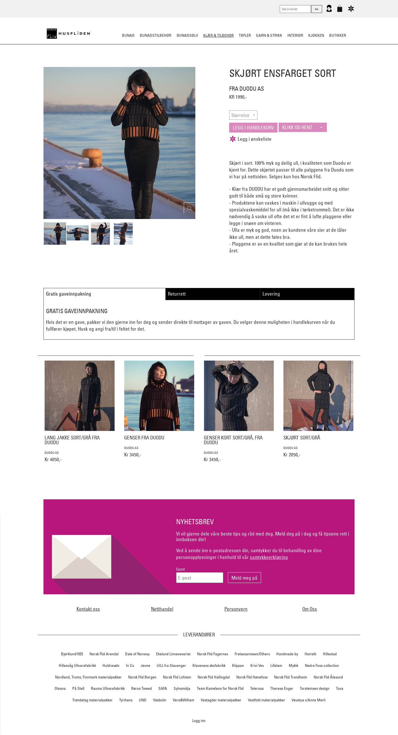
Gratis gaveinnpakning (68, 294)
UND (142, 700)
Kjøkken (316, 35)
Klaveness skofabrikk (209, 665)
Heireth (310, 653)
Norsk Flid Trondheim (290, 677)
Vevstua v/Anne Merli (308, 700)
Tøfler (156, 63)
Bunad (128, 35)
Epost (180, 569)
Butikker (337, 35)
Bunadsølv (187, 35)
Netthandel (162, 609)
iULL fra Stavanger (171, 665)
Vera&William (183, 700)
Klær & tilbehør (218, 35)
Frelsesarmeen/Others (252, 653)
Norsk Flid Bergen (142, 677)
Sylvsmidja (182, 688)
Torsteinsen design (314, 688)
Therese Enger (281, 688)
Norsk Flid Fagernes (212, 653)
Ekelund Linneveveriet (173, 653)
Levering (271, 294)
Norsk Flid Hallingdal (214, 677)
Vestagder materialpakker (221, 700)
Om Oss (309, 609)
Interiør (295, 35)
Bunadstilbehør (155, 35)
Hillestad (330, 653)
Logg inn (198, 720)
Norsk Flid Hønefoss (252, 677)
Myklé (293, 665)
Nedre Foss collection (322, 665)
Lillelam (276, 665)
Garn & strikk (269, 35)
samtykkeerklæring (269, 557)
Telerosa (257, 688)
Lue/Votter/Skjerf (184, 63)
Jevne (145, 665)
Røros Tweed (141, 688)
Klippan (238, 665)
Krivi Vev (257, 665)
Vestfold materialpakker (266, 700)
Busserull (135, 63)
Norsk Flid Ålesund (328, 677)
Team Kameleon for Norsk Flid (220, 688)
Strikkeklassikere (103, 63)
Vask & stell (301, 63)
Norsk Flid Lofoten (177, 677)
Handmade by (287, 653)
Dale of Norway (137, 653)
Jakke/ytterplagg (223, 63)
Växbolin (159, 700)
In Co (130, 665)
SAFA (162, 688)
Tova (339, 688)
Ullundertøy (257, 63)
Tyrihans (125, 700)
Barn (280, 63)
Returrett (177, 294)
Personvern (236, 609)
